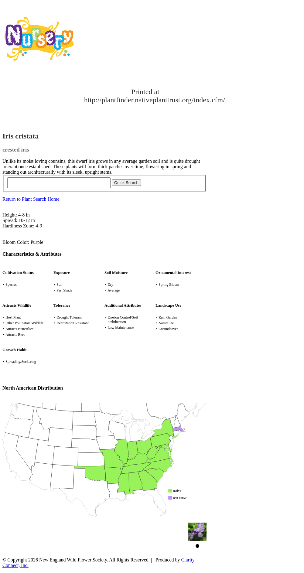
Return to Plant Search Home (31, 199)
